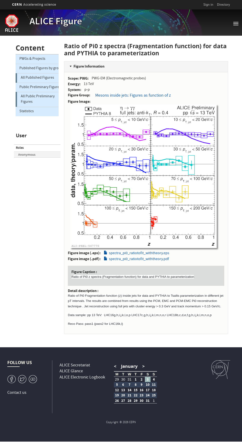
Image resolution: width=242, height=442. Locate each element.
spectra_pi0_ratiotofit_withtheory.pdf (139, 259)
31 (130, 379)
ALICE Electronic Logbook (82, 377)
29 (117, 379)
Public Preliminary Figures (39, 87)
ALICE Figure (56, 22)
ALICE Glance (71, 371)
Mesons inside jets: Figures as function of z (133, 96)
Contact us (16, 393)
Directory (223, 4)
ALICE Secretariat (75, 365)
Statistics (26, 111)
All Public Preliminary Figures (38, 99)
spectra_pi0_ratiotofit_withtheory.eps (139, 253)
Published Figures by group (39, 68)
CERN (34, 4)
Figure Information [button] (88, 66)
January (129, 366)
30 (123, 379)
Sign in (208, 4)
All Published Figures (37, 78)
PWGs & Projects (32, 59)
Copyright (112, 422)
